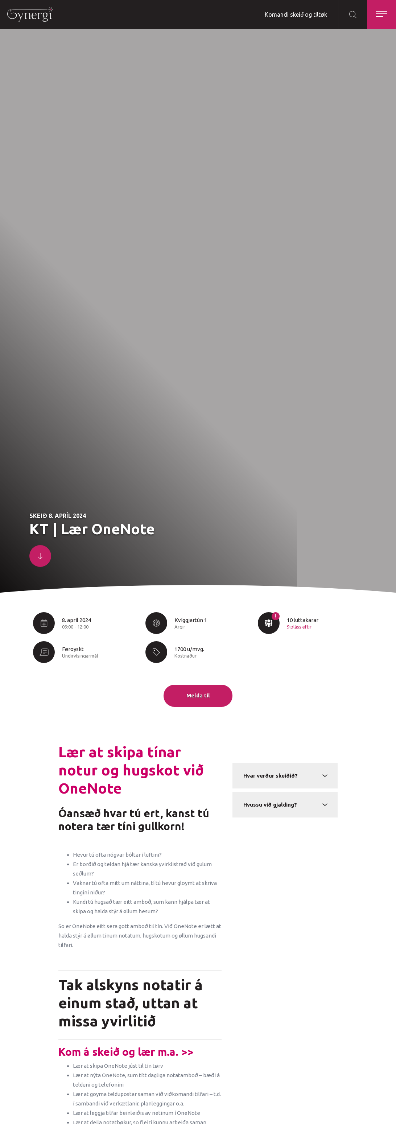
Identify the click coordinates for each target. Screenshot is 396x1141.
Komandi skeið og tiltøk (296, 14)
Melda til (198, 695)
